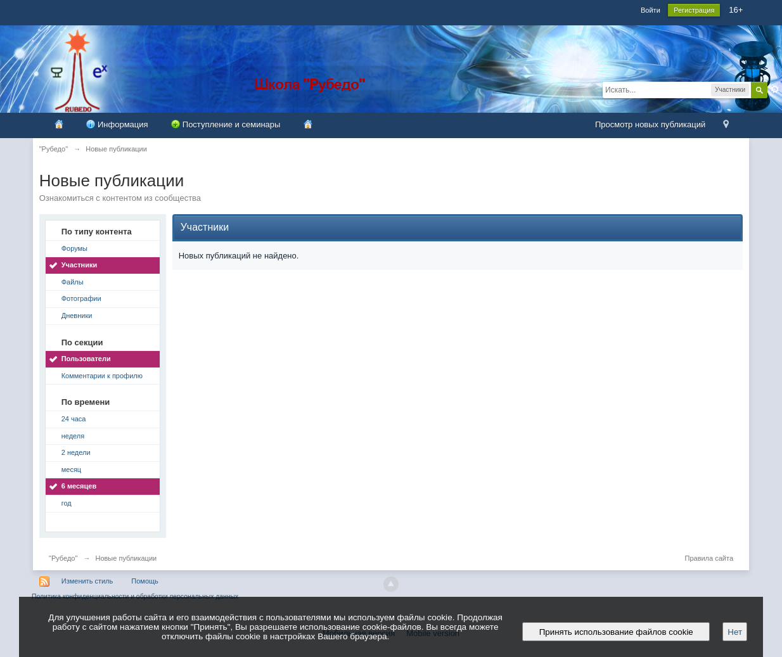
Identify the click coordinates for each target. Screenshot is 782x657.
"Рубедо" (63, 558)
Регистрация (694, 10)
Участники (79, 265)
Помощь (144, 581)
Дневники (77, 315)
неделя (73, 436)
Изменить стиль (87, 581)
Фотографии (81, 298)
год (66, 503)
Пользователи (86, 358)
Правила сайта (708, 558)
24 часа (73, 419)
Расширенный (775, 89)
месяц (71, 469)
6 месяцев (78, 486)
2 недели (76, 452)
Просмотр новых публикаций (650, 124)
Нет (735, 632)
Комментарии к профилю (102, 376)
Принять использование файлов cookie (616, 632)
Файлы (72, 282)
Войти (650, 10)
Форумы (74, 248)
